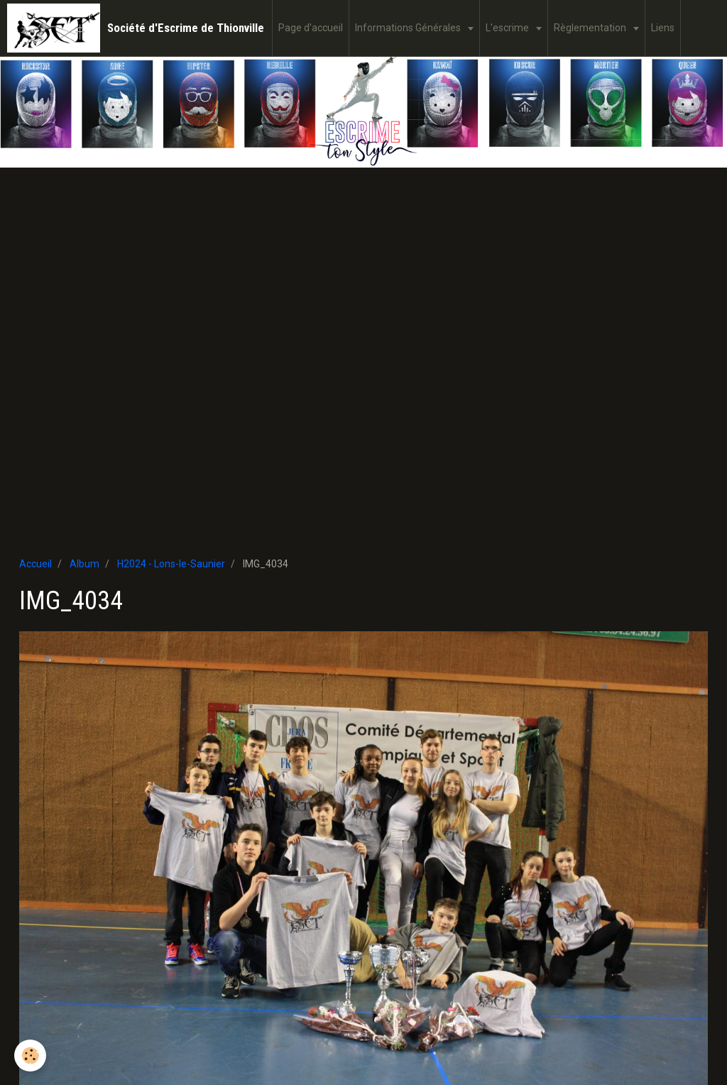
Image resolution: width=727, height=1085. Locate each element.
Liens (662, 27)
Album (84, 563)
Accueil (35, 563)
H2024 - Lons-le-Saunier (171, 563)
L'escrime (508, 27)
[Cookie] (30, 1056)
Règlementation (591, 27)
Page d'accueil (310, 27)
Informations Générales (409, 27)
